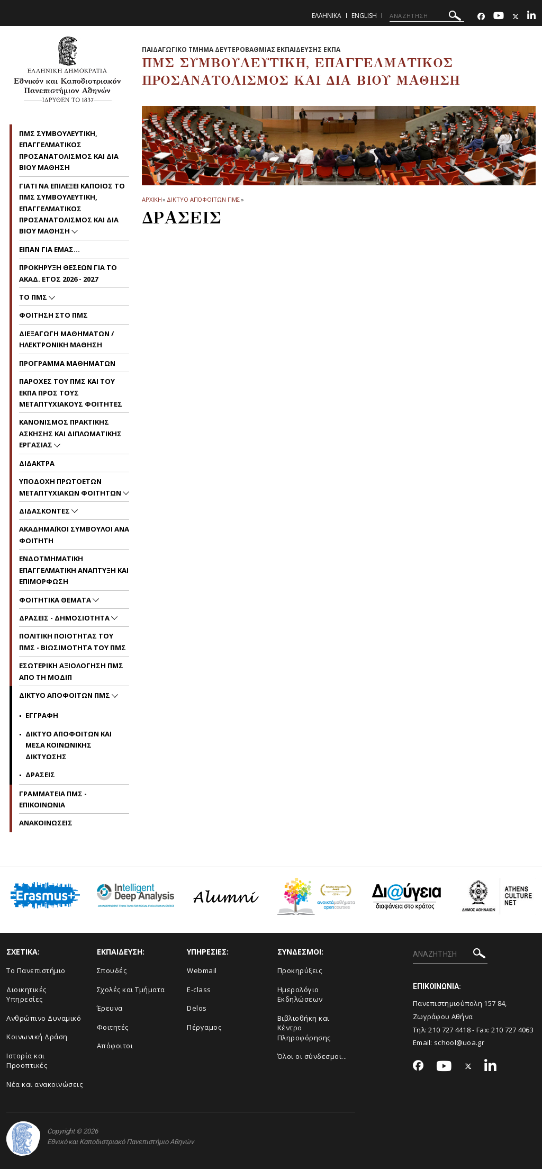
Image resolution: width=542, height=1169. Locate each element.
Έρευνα (110, 1008)
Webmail (202, 970)
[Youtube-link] (498, 16)
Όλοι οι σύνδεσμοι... (312, 1056)
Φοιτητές (113, 1027)
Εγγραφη (41, 715)
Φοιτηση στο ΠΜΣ (53, 315)
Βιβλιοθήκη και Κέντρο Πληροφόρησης (304, 1027)
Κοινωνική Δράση (37, 1036)
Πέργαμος (204, 1027)
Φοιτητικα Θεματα (56, 600)
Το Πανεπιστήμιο (36, 970)
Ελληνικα (326, 15)
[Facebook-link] (481, 16)
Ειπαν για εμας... (49, 249)
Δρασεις (40, 774)
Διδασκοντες (45, 511)
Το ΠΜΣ (34, 297)
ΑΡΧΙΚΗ (151, 199)
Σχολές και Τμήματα (131, 989)
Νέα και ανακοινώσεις (44, 1084)
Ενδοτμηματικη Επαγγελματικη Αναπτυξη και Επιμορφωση (74, 570)
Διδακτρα (37, 463)
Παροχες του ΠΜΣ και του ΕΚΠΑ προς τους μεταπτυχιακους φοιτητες (70, 392)
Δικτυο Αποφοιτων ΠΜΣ (203, 199)
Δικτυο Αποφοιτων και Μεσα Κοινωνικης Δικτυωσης (68, 745)
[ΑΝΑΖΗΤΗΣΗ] (427, 16)
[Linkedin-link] (531, 16)
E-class (199, 989)
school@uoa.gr (459, 1042)
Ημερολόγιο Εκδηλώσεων (300, 994)
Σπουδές (112, 970)
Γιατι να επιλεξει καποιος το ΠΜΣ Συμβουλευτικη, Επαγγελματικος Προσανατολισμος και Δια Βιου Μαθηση (72, 208)
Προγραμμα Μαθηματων (67, 363)
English (364, 15)
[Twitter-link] (515, 16)
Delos (197, 1008)
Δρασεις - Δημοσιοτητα (65, 618)
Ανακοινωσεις (46, 823)
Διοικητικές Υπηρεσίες (26, 994)
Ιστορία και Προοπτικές (26, 1061)
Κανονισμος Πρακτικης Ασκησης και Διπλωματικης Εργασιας (70, 433)
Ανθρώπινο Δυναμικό (43, 1018)
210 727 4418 (449, 1030)
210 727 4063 (512, 1030)
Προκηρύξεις (299, 970)
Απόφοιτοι (115, 1045)
